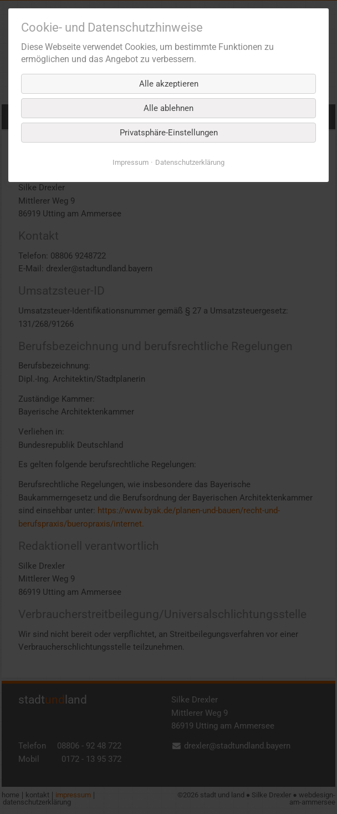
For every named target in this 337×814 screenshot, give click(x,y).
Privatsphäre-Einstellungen (169, 133)
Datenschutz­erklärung (189, 162)
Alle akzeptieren (168, 84)
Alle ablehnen (168, 108)
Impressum (131, 162)
